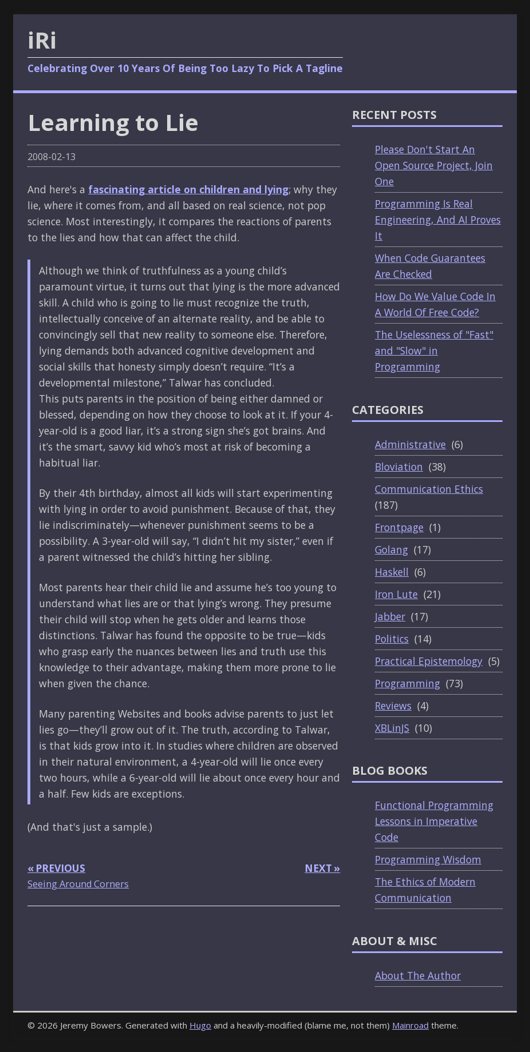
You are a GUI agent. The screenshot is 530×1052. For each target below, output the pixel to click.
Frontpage (399, 527)
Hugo (200, 1025)
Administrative (410, 444)
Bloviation (399, 466)
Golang (391, 549)
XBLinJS (392, 728)
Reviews (393, 705)
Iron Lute (396, 594)
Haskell (392, 572)
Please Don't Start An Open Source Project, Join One (434, 165)
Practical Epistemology (428, 661)
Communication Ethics (429, 489)
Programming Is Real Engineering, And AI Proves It (438, 219)
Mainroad (410, 1025)
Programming (407, 683)
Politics (392, 638)
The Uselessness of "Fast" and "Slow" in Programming (434, 350)
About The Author (418, 975)
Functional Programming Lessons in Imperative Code (434, 821)
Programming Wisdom (428, 859)
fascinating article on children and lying (188, 189)
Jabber (390, 616)
